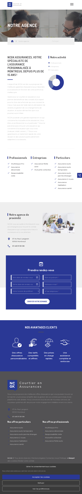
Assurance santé (17, 444)
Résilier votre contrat (26, 461)
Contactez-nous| (52, 458)
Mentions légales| (38, 458)
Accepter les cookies (41, 477)
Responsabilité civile (53, 434)
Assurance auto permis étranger (23, 434)
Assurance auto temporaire (21, 431)
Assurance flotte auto (54, 441)
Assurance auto (16, 428)
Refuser (41, 483)
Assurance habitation (18, 441)
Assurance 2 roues (18, 438)
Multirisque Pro (51, 428)
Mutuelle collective (53, 438)
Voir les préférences (41, 489)
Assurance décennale (54, 431)
